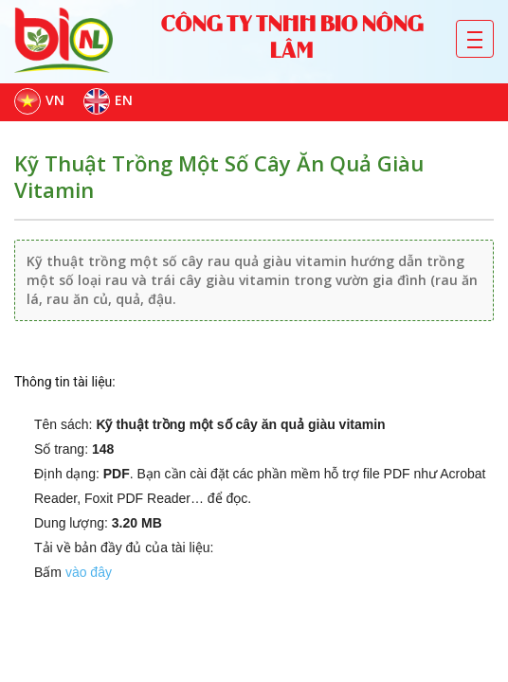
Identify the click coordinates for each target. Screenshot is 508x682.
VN (39, 101)
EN (108, 101)
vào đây (88, 572)
